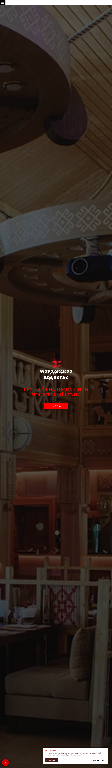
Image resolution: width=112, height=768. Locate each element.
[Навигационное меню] (2, 3)
